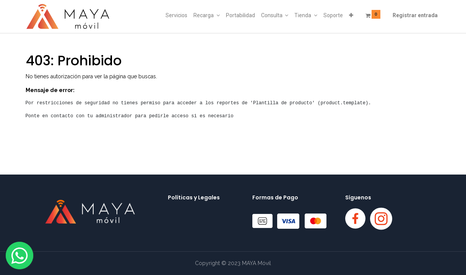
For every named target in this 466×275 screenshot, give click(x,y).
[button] (351, 16)
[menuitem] (176, 16)
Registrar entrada (415, 15)
